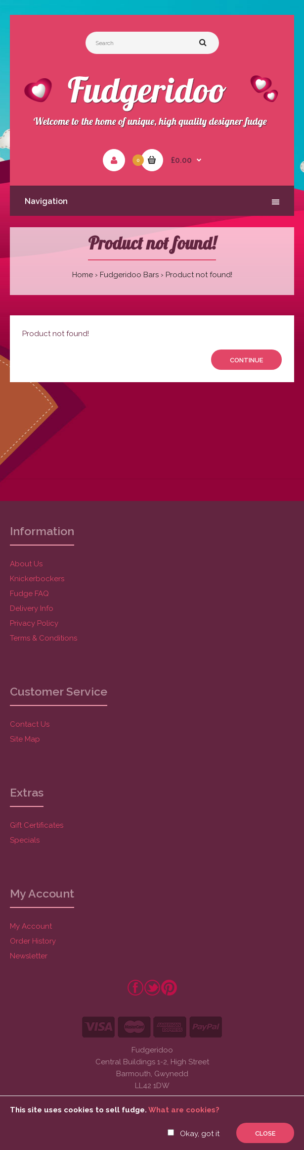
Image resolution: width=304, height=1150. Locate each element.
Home (82, 274)
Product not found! (199, 274)
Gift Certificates (36, 825)
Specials (25, 840)
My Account (31, 926)
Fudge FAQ (29, 593)
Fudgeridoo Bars (129, 274)
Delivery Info (31, 608)
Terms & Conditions (43, 638)
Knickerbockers (37, 578)
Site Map (25, 739)
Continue (246, 360)
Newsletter (28, 955)
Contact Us (29, 724)
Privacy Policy (34, 623)
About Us (26, 563)
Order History (33, 941)
